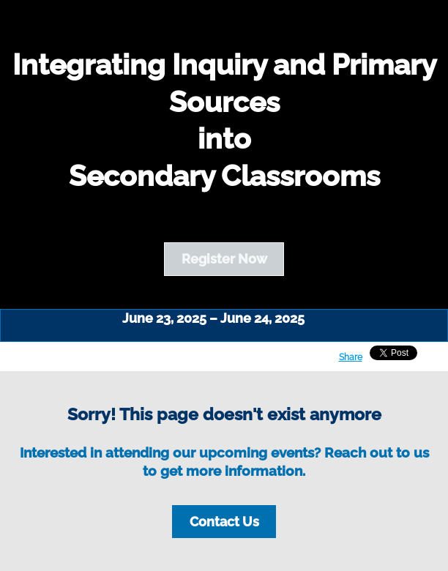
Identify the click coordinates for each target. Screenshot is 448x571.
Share (350, 357)
